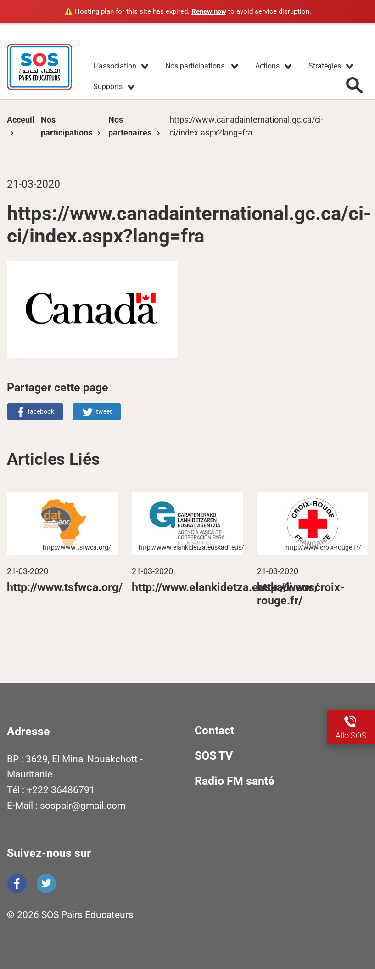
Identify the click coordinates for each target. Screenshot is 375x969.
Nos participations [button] (195, 66)
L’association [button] (114, 66)
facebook (41, 411)
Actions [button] (267, 66)
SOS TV (214, 755)
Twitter (46, 883)
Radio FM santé (234, 781)
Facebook (17, 883)
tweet (104, 411)
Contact (214, 730)
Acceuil (20, 119)
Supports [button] (108, 86)
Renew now (208, 11)
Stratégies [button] (324, 66)
